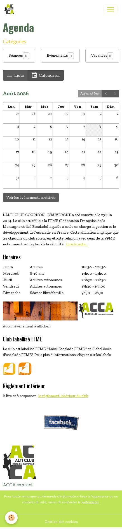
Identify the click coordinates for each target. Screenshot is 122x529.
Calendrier (45, 75)
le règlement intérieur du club (63, 395)
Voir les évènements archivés (30, 197)
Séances (16, 55)
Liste (15, 75)
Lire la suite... (77, 244)
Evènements (57, 55)
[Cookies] (11, 517)
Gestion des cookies (61, 521)
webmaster (90, 502)
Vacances (99, 55)
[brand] (10, 9)
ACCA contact (18, 485)
